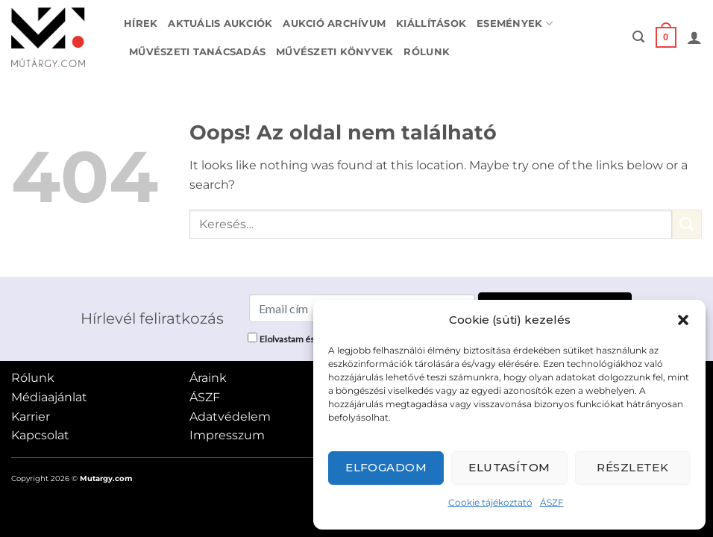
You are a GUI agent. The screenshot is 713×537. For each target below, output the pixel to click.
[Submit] (687, 224)
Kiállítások (431, 23)
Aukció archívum (334, 23)
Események (515, 23)
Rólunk (426, 51)
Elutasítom (509, 467)
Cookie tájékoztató (490, 502)
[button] (683, 320)
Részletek (632, 467)
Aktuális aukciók (220, 23)
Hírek (140, 23)
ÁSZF (552, 502)
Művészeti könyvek (334, 51)
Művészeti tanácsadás (197, 51)
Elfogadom (386, 467)
